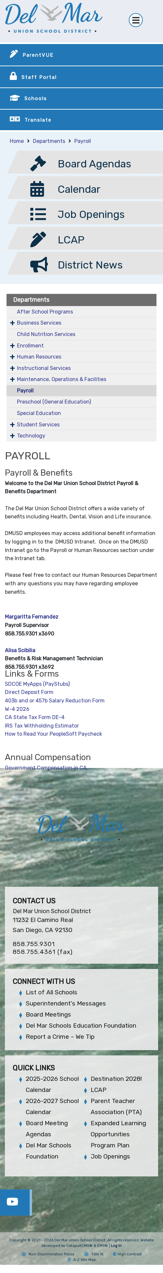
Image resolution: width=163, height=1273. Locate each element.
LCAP (98, 1090)
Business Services (39, 323)
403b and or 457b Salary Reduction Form (55, 701)
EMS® (102, 1246)
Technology (31, 436)
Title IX (93, 1254)
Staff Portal (39, 77)
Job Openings (110, 1156)
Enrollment (30, 346)
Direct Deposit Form (29, 692)
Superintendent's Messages (66, 1003)
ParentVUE (37, 55)
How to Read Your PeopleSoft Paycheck (55, 734)
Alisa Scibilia (20, 650)
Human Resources (39, 357)
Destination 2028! (116, 1078)
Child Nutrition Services (46, 334)
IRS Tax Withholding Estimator (42, 726)
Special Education (39, 413)
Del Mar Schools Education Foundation (81, 1025)
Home (17, 141)
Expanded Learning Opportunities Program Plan (118, 1134)
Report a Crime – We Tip (60, 1036)
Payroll (82, 141)
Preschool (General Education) (54, 402)
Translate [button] (38, 120)
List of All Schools (51, 992)
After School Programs (45, 312)
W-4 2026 (17, 709)
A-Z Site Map (81, 1260)
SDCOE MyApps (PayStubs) (37, 684)
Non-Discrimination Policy (48, 1254)
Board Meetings (48, 1014)
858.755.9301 (34, 944)
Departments (49, 141)
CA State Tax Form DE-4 (35, 717)
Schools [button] (35, 98)
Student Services (38, 425)
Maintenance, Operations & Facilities (61, 379)
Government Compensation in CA (46, 768)
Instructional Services (44, 368)
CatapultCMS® (79, 1246)
